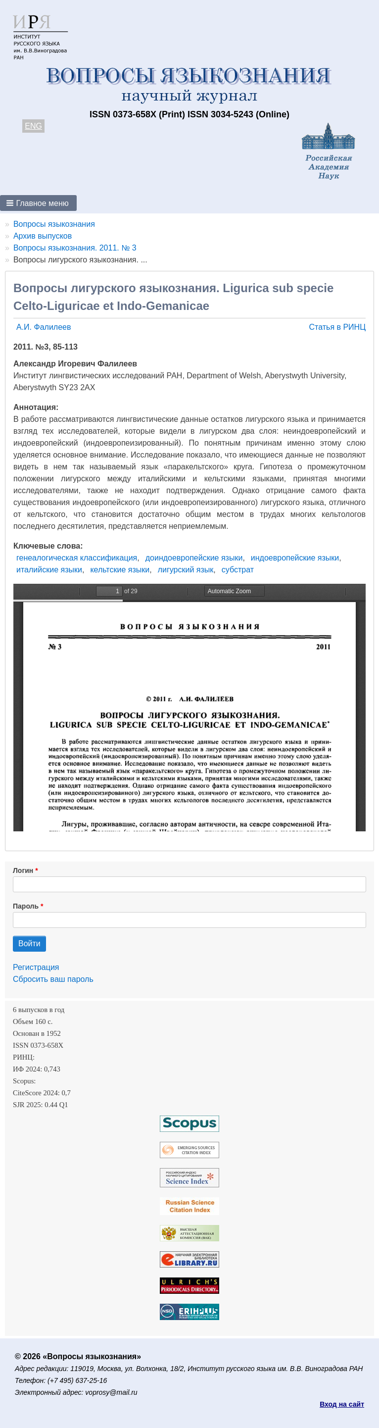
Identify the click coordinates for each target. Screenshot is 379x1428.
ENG (33, 126)
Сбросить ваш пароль (53, 979)
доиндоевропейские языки (194, 558)
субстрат (238, 569)
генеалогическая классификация (76, 558)
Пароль (26, 906)
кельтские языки (119, 569)
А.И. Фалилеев (43, 327)
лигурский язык (186, 569)
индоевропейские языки (295, 558)
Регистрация (36, 967)
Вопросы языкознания (54, 224)
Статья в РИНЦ (337, 327)
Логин (23, 870)
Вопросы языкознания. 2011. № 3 (75, 248)
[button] (38, 203)
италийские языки (49, 569)
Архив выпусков (42, 236)
